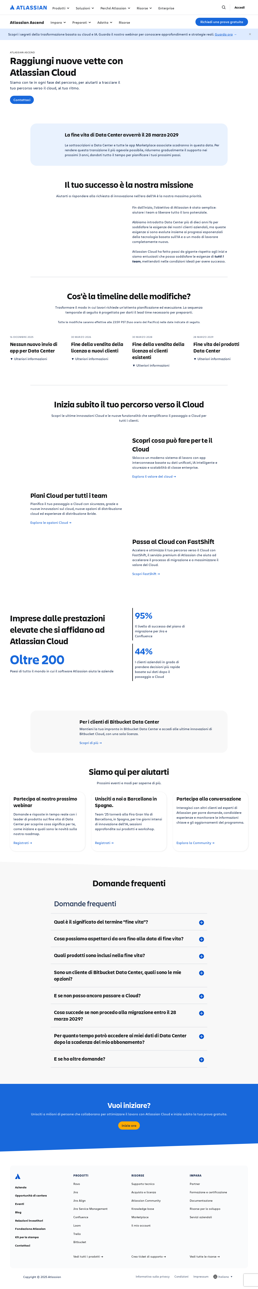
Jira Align (79, 1200)
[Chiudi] (250, 34)
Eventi (19, 1204)
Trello (77, 1234)
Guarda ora (224, 34)
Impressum (200, 1276)
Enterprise (166, 8)
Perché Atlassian (115, 8)
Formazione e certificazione (208, 1192)
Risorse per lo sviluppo (205, 1208)
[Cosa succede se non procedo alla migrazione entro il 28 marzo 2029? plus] (129, 1015)
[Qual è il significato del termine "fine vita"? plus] (129, 922)
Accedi (240, 7)
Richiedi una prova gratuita (221, 22)
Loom (77, 1225)
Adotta (104, 22)
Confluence (80, 1217)
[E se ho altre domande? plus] (129, 1059)
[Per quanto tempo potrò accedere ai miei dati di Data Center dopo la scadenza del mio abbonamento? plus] (129, 1038)
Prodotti (60, 8)
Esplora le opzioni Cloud (50, 522)
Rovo (76, 1184)
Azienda (20, 1187)
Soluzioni (85, 8)
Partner (195, 1184)
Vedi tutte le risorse (205, 1256)
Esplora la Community (195, 842)
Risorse (144, 8)
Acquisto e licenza (143, 1192)
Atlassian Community (146, 1200)
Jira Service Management (90, 1208)
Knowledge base (142, 1208)
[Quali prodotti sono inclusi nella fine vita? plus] (129, 955)
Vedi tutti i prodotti (88, 1256)
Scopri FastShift (146, 573)
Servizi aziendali (201, 1217)
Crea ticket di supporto (148, 1256)
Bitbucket (79, 1242)
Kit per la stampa (27, 1237)
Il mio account (141, 1225)
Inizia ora (129, 1125)
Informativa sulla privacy (153, 1276)
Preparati (81, 22)
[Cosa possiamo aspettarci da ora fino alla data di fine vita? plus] (129, 938)
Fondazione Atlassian (30, 1228)
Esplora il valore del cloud (154, 476)
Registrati (22, 842)
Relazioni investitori (29, 1220)
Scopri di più (90, 742)
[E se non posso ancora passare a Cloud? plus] (129, 995)
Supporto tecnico (142, 1184)
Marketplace (140, 1217)
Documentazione (201, 1200)
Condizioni (181, 1276)
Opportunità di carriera (31, 1195)
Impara (58, 22)
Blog (18, 1212)
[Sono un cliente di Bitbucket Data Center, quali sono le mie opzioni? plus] (129, 975)
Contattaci (21, 100)
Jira (75, 1192)
